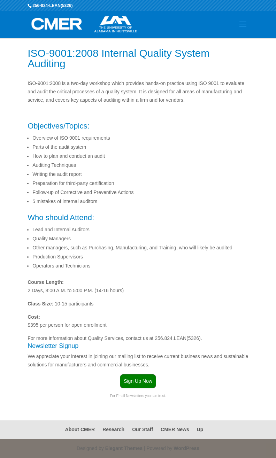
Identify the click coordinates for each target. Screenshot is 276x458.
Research (113, 429)
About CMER (80, 429)
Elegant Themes (124, 448)
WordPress (186, 448)
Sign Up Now (138, 381)
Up (200, 429)
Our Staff (142, 429)
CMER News (175, 429)
